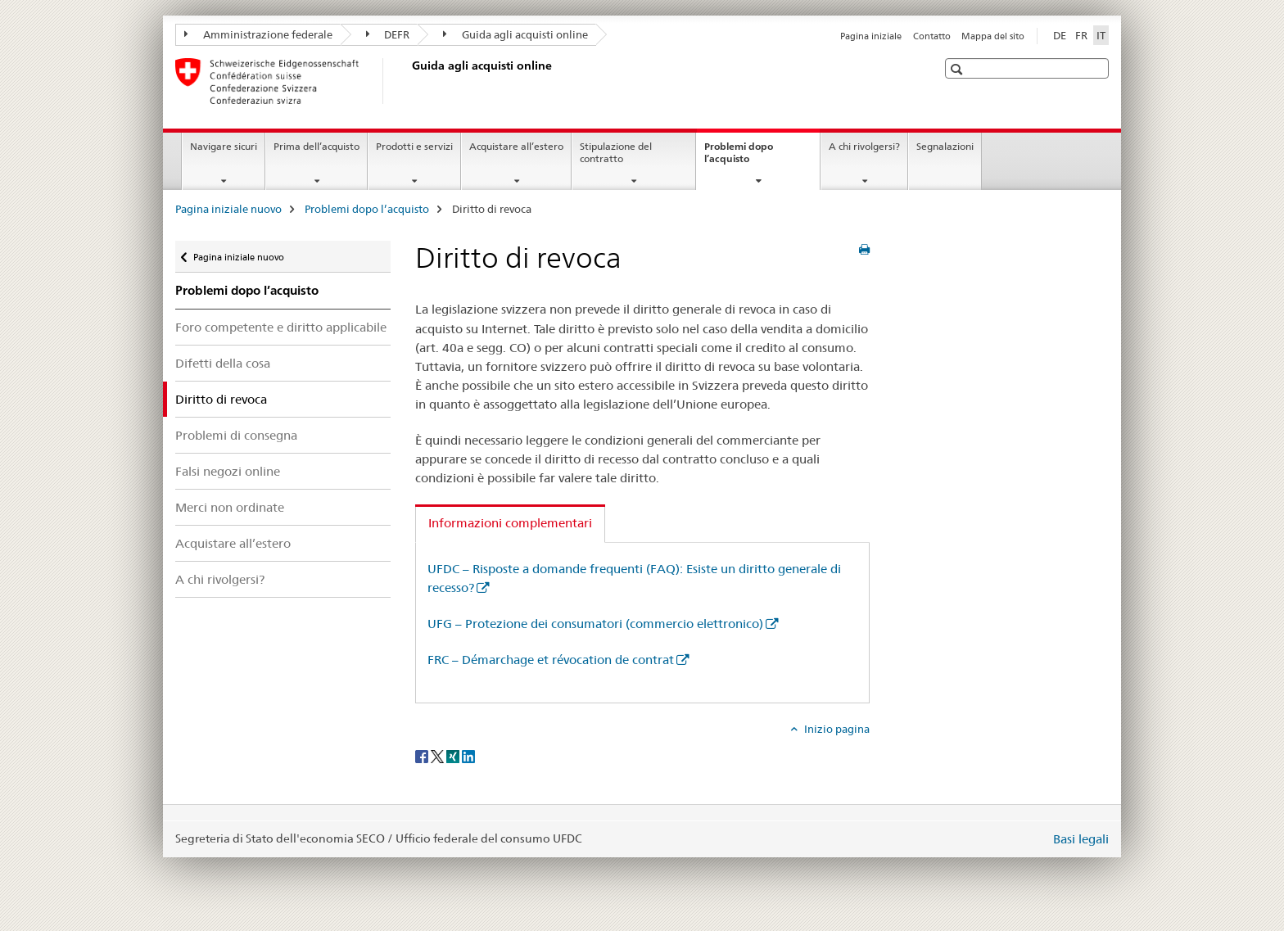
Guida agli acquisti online (515, 34)
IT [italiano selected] (1100, 35)
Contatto (932, 36)
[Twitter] (438, 755)
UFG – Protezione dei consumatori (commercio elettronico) (595, 623)
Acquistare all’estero (516, 146)
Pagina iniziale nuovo (228, 208)
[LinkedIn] (468, 755)
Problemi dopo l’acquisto (744, 158)
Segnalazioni (945, 146)
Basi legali (1081, 839)
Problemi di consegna (236, 435)
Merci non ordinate (229, 507)
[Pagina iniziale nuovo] (408, 81)
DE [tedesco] (1059, 35)
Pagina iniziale (871, 36)
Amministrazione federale (258, 34)
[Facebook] (423, 755)
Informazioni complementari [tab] (510, 523)
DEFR (388, 34)
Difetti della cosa (222, 363)
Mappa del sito (992, 36)
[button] (958, 69)
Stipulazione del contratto (616, 152)
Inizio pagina (836, 728)
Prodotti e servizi (414, 146)
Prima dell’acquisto (316, 146)
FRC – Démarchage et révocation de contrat (550, 659)
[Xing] (454, 755)
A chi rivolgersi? (864, 146)
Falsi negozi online (227, 471)
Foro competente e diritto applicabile (281, 327)
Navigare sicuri (223, 146)
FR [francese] (1081, 35)
